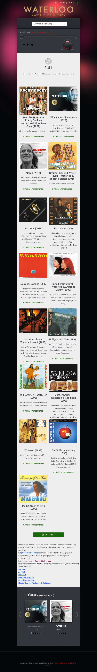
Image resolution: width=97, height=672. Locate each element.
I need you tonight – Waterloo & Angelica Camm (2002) (63, 286)
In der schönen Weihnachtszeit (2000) (33, 341)
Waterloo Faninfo (29, 553)
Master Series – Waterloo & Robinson (34, 583)
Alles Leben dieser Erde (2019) (63, 119)
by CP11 (48, 665)
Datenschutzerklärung (68, 663)
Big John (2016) (33, 228)
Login (70, 3)
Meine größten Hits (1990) (33, 507)
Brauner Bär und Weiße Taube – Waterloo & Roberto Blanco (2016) (62, 176)
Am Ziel (21, 572)
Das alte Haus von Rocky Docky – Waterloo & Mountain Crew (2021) (33, 122)
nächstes (32, 45)
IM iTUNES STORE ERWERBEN (33, 136)
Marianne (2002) (63, 228)
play (28, 45)
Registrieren (60, 3)
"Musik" (50, 595)
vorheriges (24, 45)
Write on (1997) (33, 450)
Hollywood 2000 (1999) (62, 339)
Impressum (54, 663)
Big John (22, 569)
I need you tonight (26, 580)
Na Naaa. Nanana (26, 577)
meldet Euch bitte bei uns (39, 561)
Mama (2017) (33, 173)
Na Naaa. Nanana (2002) (33, 284)
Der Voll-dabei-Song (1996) (63, 452)
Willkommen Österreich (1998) (33, 396)
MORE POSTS (48, 534)
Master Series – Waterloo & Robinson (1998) (63, 397)
